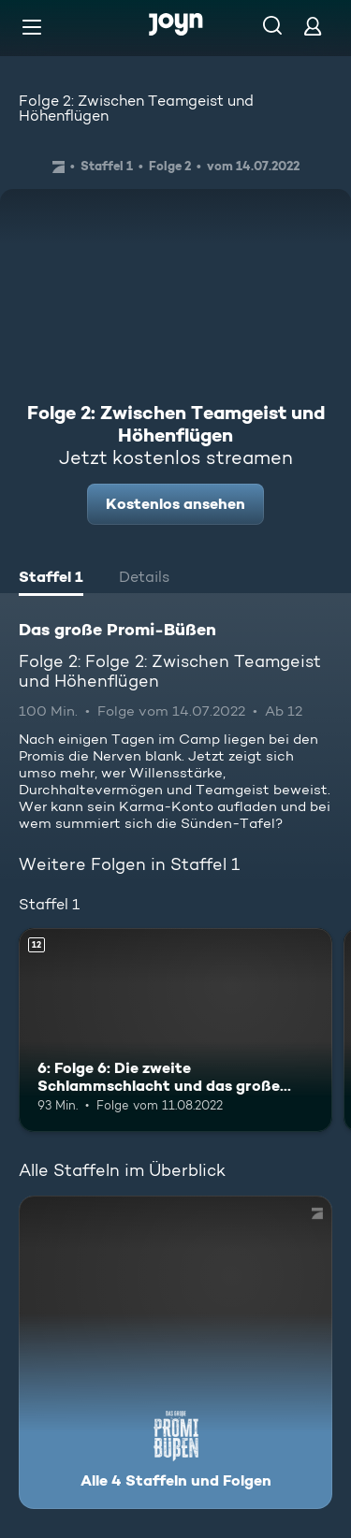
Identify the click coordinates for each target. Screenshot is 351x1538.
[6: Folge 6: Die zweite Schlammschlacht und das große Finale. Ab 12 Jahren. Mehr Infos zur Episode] (175, 1030)
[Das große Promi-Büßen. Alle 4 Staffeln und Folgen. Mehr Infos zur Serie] (175, 1352)
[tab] (51, 579)
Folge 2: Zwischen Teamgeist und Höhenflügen (136, 108)
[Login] (313, 25)
